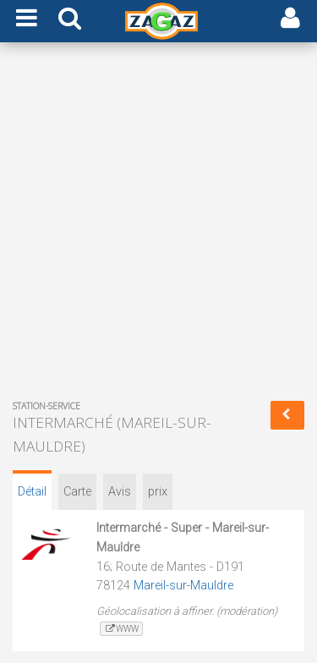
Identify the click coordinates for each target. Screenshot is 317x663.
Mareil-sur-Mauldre (183, 585)
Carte (77, 492)
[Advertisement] (158, 224)
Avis (119, 492)
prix (157, 492)
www (121, 628)
